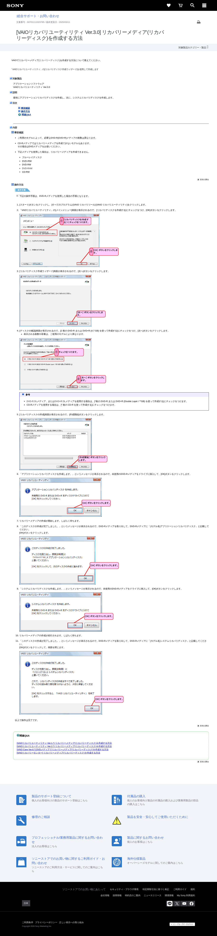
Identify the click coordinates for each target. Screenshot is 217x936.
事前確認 (25, 108)
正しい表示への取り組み (71, 922)
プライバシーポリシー (46, 922)
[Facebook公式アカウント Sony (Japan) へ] (191, 903)
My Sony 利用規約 (186, 895)
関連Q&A (26, 114)
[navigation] (204, 5)
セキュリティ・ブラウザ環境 (124, 889)
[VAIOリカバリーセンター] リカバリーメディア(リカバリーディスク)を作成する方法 (58, 752)
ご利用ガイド (179, 889)
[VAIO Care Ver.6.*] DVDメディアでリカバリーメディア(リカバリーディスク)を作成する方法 (62, 749)
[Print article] (199, 22)
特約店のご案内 (132, 895)
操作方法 (25, 111)
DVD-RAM (27, 168)
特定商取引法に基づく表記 (156, 889)
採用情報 (117, 895)
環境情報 (169, 895)
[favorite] (169, 5)
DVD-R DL (32, 401)
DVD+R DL (60, 401)
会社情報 (105, 895)
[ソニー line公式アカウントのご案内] (169, 903)
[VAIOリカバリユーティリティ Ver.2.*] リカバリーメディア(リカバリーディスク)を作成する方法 (64, 746)
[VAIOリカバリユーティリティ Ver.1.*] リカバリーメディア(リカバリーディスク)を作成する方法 (64, 743)
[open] (192, 5)
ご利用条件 (27, 922)
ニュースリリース (152, 895)
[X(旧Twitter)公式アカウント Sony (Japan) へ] (176, 903)
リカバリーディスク (49, 60)
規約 (193, 889)
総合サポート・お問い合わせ (37, 16)
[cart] (180, 5)
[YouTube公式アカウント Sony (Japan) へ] (184, 903)
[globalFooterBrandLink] (182, 924)
